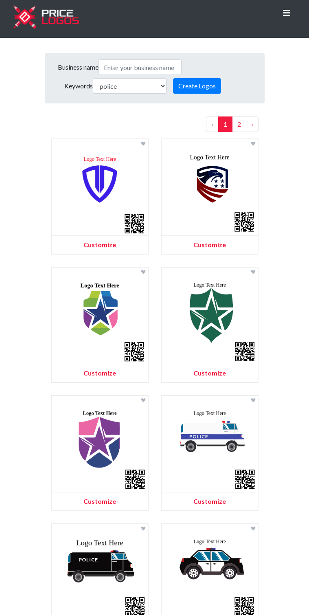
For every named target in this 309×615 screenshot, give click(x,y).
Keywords (78, 86)
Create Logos (197, 86)
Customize (99, 244)
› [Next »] (252, 124)
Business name (78, 67)
